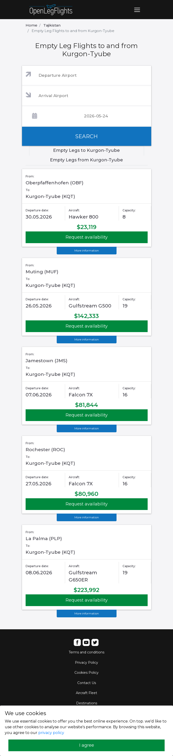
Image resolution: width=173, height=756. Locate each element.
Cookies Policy (86, 672)
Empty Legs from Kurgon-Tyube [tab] (86, 160)
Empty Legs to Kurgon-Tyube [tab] (86, 150)
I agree (86, 745)
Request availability (87, 237)
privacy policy (51, 732)
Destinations (86, 703)
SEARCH (86, 136)
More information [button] (86, 250)
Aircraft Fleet (86, 693)
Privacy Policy (86, 662)
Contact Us (86, 683)
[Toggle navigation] (137, 10)
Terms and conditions (86, 652)
